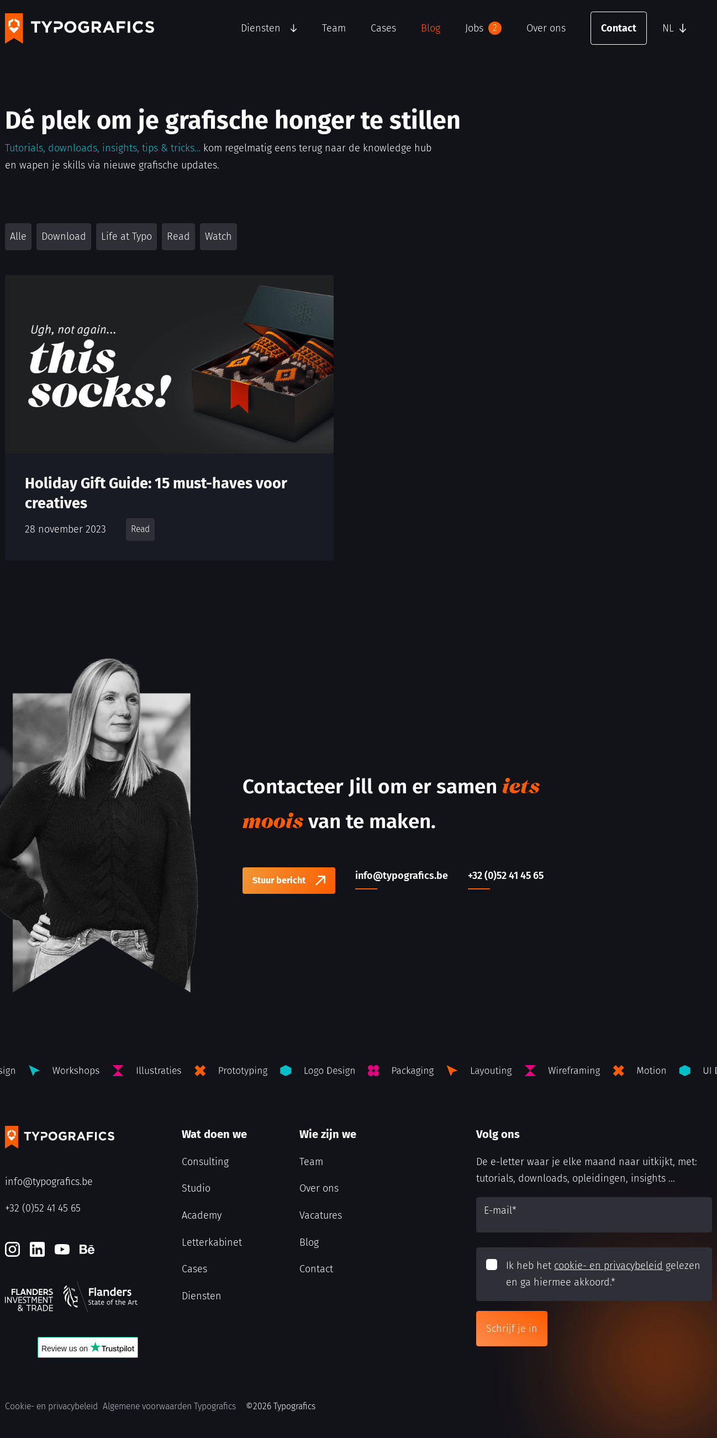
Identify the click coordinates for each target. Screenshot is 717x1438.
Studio (196, 1188)
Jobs (483, 28)
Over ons (546, 28)
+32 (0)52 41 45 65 (43, 1208)
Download (63, 236)
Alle (18, 236)
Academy (202, 1215)
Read (178, 236)
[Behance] (87, 1249)
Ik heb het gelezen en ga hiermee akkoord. (603, 1274)
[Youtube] (62, 1249)
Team (334, 28)
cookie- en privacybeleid (608, 1266)
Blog (430, 28)
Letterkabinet (212, 1242)
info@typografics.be (49, 1182)
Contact (618, 28)
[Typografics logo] (79, 28)
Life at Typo (126, 236)
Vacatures (320, 1215)
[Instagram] (12, 1249)
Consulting (205, 1162)
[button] (684, 28)
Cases (383, 28)
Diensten (261, 28)
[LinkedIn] (37, 1249)
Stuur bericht (278, 880)
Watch (218, 236)
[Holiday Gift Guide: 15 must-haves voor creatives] (169, 418)
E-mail (500, 1210)
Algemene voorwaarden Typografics (169, 1406)
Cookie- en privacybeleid (51, 1406)
